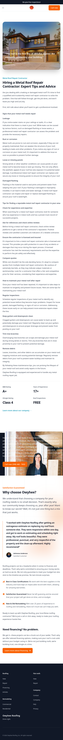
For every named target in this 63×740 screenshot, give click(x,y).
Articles (5, 692)
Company (36, 700)
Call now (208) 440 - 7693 (15, 464)
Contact (36, 695)
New (4, 679)
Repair (5, 683)
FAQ (34, 704)
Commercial (7, 704)
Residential (6, 709)
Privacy (35, 709)
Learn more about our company (17, 410)
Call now (54, 8)
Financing (6, 688)
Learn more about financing (18, 650)
